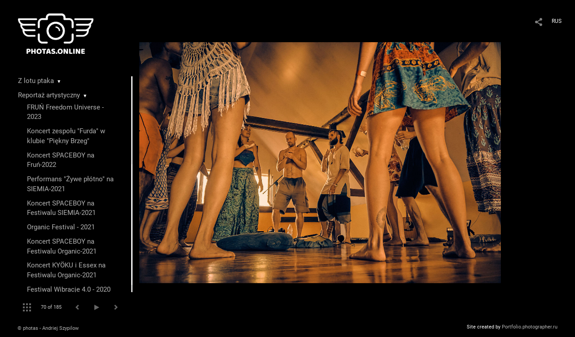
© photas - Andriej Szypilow (48, 328)
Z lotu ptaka (36, 81)
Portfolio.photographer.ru (529, 327)
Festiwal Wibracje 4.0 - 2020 (69, 289)
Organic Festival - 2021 (61, 227)
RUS (557, 21)
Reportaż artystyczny (49, 95)
